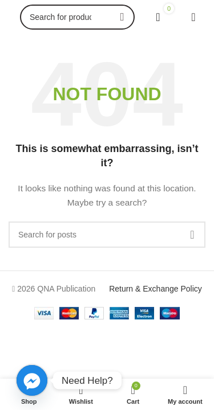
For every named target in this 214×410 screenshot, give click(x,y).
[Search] (77, 17)
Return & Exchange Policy (155, 288)
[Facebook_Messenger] (32, 380)
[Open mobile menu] (193, 17)
